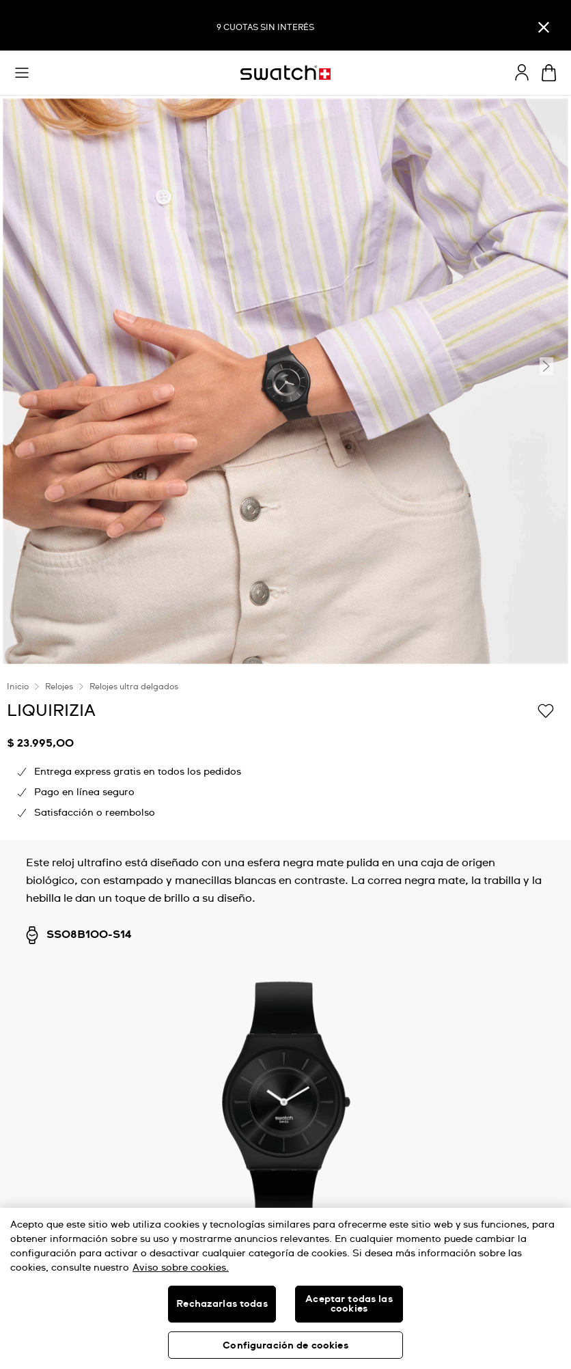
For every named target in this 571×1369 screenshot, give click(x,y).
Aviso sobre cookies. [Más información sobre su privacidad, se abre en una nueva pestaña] (181, 1268)
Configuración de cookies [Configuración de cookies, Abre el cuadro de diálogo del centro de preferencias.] (285, 1346)
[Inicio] (285, 73)
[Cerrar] (543, 27)
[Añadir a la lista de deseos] (546, 710)
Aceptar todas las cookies (348, 1304)
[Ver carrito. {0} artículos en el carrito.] (548, 72)
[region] (285, 1288)
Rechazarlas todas (221, 1304)
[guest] (522, 72)
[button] (22, 73)
